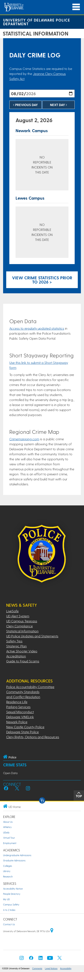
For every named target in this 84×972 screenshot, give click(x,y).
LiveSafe (12, 611)
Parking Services (18, 707)
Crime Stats (15, 764)
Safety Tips (14, 641)
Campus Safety (11, 904)
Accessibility (65, 968)
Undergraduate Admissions (17, 855)
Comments (37, 968)
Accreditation (16, 656)
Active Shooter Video (21, 651)
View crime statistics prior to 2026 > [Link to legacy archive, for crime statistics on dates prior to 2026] (42, 279)
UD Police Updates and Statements (32, 636)
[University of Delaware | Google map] (51, 931)
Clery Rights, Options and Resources (32, 737)
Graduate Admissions (14, 860)
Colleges (7, 865)
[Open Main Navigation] (76, 7)
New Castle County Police (25, 727)
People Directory (11, 893)
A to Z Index (9, 910)
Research (8, 876)
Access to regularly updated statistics (36, 328)
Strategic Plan (16, 646)
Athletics (7, 827)
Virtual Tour (9, 837)
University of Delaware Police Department (36, 22)
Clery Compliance (19, 626)
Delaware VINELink (20, 717)
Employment (9, 843)
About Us (8, 821)
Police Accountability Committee (30, 687)
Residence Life (16, 702)
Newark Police (16, 722)
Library (6, 871)
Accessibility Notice (13, 888)
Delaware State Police (22, 732)
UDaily (6, 832)
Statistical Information (22, 631)
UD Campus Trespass (21, 621)
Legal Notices (51, 968)
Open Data (10, 773)
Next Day (58, 105)
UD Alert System (17, 616)
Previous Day (25, 105)
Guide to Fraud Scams (22, 661)
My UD (6, 899)
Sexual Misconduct (20, 712)
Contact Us (9, 924)
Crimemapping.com (24, 439)
